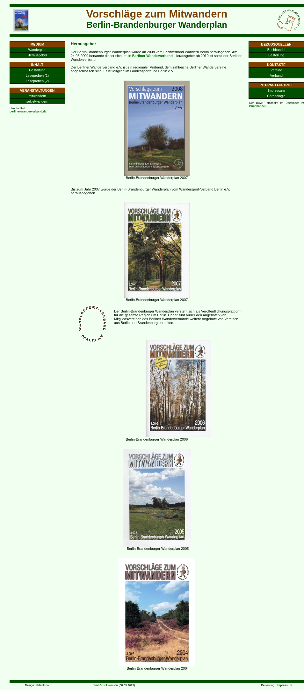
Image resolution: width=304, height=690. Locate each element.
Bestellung (276, 55)
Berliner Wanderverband (152, 56)
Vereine (276, 70)
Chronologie (276, 96)
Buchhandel (276, 50)
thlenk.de (42, 685)
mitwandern (37, 96)
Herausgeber (37, 55)
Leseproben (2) (37, 81)
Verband (276, 75)
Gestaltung (37, 70)
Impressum (276, 90)
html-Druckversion (105, 685)
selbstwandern (37, 101)
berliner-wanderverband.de (28, 111)
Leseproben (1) (37, 75)
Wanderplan (37, 50)
